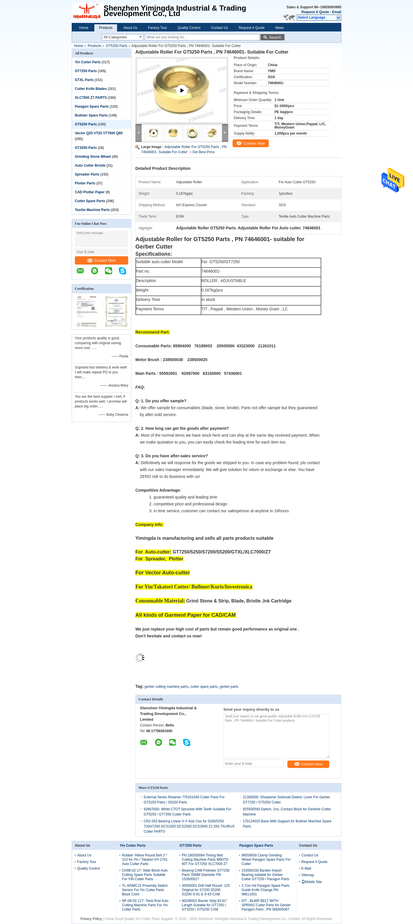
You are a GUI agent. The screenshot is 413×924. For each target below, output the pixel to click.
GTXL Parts (84, 80)
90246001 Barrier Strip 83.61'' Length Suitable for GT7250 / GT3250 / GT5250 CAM (204, 905)
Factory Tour (157, 28)
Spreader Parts (87, 174)
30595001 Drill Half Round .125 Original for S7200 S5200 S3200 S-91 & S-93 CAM (206, 890)
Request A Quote (315, 12)
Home (83, 28)
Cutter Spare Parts (90, 201)
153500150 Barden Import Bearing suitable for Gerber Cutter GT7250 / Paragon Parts (265, 874)
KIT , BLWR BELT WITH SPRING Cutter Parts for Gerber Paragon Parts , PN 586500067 (266, 905)
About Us (130, 28)
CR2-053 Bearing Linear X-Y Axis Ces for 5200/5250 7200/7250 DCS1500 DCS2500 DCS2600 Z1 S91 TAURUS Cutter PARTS (189, 826)
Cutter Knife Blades (91, 89)
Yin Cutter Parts (88, 62)
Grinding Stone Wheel (93, 157)
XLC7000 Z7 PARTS (91, 98)
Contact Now (101, 260)
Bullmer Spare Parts (91, 115)
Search (275, 37)
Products (105, 28)
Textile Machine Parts (92, 210)
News (279, 28)
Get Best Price (203, 152)
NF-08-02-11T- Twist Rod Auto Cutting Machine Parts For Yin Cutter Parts (145, 905)
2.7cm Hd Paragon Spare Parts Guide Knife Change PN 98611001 (265, 890)
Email (336, 12)
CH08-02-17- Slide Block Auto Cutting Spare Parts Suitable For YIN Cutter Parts (144, 874)
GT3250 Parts (86, 148)
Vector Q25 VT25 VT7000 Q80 (98, 133)
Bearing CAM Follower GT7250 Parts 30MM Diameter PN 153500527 (206, 874)
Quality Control (189, 28)
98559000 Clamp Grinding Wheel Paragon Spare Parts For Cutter (266, 859)
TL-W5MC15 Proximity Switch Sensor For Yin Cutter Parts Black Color (144, 890)
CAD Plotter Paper (90, 192)
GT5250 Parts (116, 46)
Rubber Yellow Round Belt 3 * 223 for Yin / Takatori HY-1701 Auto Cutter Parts (144, 859)
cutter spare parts (203, 687)
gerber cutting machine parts (166, 687)
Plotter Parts (85, 183)
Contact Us (219, 28)
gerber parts (229, 687)
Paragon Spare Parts (92, 107)
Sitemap (307, 875)
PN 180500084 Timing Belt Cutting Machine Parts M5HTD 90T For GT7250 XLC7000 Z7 (205, 859)
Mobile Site (311, 882)
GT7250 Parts (86, 71)
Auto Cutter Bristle (90, 165)
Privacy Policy (91, 919)
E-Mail (306, 868)
